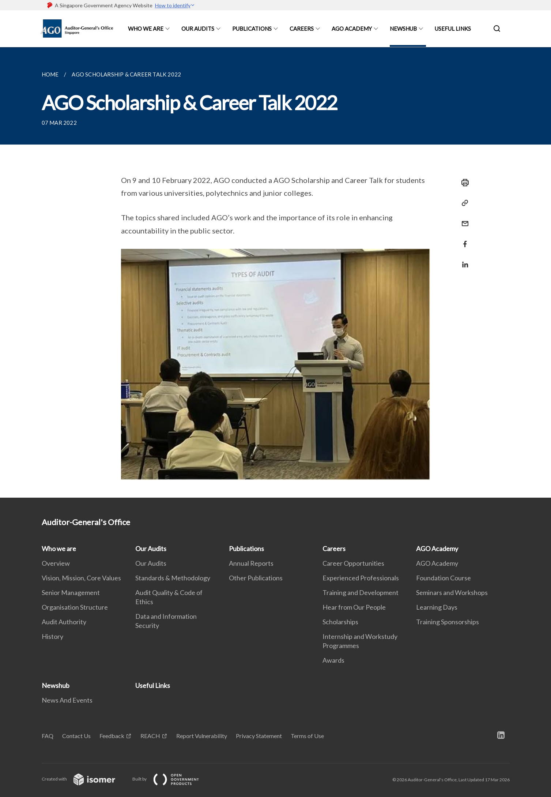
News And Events (67, 700)
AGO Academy (352, 28)
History (52, 636)
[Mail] (463, 219)
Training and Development (360, 592)
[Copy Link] (463, 203)
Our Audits (197, 28)
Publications (252, 28)
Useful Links (453, 28)
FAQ (47, 735)
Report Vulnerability (201, 735)
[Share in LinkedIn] (463, 260)
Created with (84, 779)
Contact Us (76, 735)
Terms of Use (307, 735)
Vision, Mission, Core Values (81, 578)
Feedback (111, 735)
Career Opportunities (353, 563)
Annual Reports (251, 563)
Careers (302, 28)
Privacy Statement (259, 735)
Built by (171, 779)
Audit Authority (64, 622)
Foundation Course (443, 578)
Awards (333, 660)
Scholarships (340, 622)
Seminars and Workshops (452, 592)
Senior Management (71, 592)
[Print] (463, 182)
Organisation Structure (75, 607)
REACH (150, 735)
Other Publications (256, 578)
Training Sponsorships (447, 622)
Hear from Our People (354, 607)
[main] (275, 272)
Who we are (145, 28)
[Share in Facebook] (463, 239)
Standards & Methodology (172, 578)
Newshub (403, 28)
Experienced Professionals (360, 578)
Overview (56, 563)
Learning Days (436, 607)
